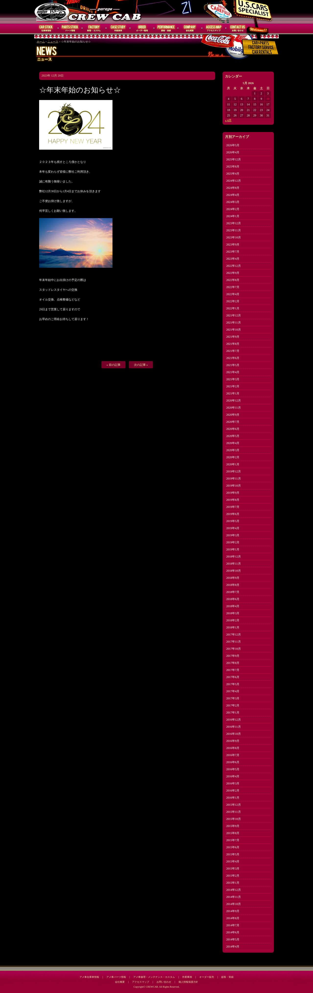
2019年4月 (232, 528)
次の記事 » (141, 365)
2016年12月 (233, 719)
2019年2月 (232, 542)
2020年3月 (232, 450)
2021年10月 (233, 329)
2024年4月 (232, 195)
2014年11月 (233, 897)
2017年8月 (232, 663)
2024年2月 (232, 209)
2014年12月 (233, 890)
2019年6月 (232, 514)
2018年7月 (232, 592)
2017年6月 (232, 677)
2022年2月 (232, 301)
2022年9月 (232, 273)
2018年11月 (233, 563)
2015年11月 (233, 812)
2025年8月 (232, 166)
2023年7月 (232, 251)
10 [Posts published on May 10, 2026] (268, 98)
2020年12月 (233, 400)
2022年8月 (232, 280)
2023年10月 (233, 237)
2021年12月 (233, 315)
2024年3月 (232, 202)
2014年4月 (232, 946)
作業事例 (118, 28)
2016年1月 (232, 797)
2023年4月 (232, 258)
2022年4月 (232, 294)
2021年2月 (232, 386)
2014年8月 (232, 918)
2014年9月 (232, 911)
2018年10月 (233, 570)
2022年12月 (233, 266)
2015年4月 (232, 861)
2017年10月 (233, 648)
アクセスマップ (214, 28)
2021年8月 (232, 344)
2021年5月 (232, 365)
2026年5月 (232, 145)
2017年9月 (232, 656)
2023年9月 (232, 244)
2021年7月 (232, 351)
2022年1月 (232, 308)
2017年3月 (232, 698)
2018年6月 (232, 599)
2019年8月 (232, 500)
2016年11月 (233, 726)
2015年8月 (232, 833)
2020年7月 (232, 422)
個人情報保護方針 (188, 982)
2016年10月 (233, 734)
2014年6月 (232, 932)
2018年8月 (232, 585)
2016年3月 (232, 783)
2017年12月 (233, 634)
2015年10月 (233, 819)
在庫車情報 (46, 28)
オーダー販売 (142, 28)
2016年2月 (232, 790)
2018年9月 (232, 578)
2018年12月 (233, 556)
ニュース (52, 41)
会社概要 (190, 28)
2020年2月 (232, 457)
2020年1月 (232, 464)
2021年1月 (232, 393)
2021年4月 (232, 372)
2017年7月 (232, 670)
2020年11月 (233, 407)
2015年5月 (232, 854)
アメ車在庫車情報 (89, 977)
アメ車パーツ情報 (116, 977)
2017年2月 (232, 705)
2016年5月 (232, 769)
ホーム (41, 41)
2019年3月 (232, 535)
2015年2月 (232, 875)
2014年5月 (232, 939)
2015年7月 (232, 840)
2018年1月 (232, 627)
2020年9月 (232, 414)
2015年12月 (233, 804)
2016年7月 (232, 755)
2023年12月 (233, 223)
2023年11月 (233, 230)
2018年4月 (232, 606)
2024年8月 (232, 188)
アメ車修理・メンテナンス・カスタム (154, 977)
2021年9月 (232, 336)
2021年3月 (232, 379)
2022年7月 (232, 287)
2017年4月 (232, 691)
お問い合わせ (238, 28)
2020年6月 (232, 429)
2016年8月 (232, 748)
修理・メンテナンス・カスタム (94, 28)
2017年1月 (232, 712)
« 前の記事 (114, 365)
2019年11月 (233, 478)
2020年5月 (232, 436)
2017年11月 (233, 641)
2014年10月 (233, 904)
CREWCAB (52, 11)
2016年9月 (232, 741)
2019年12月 (233, 471)
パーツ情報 (70, 28)
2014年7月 (232, 925)
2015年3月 (232, 868)
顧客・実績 (166, 28)
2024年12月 (233, 180)
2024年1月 (232, 216)
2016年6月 (232, 762)
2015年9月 (232, 826)
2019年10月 (233, 485)
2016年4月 (232, 776)
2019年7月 (232, 507)
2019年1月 (232, 549)
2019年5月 (232, 521)
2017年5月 (232, 684)
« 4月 (228, 120)
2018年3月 (232, 613)
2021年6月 (232, 358)
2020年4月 (232, 443)
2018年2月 (232, 620)
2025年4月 (232, 173)
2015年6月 (232, 847)
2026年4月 (232, 152)
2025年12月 (233, 159)
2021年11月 (233, 322)
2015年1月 (232, 882)
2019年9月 (232, 492)
